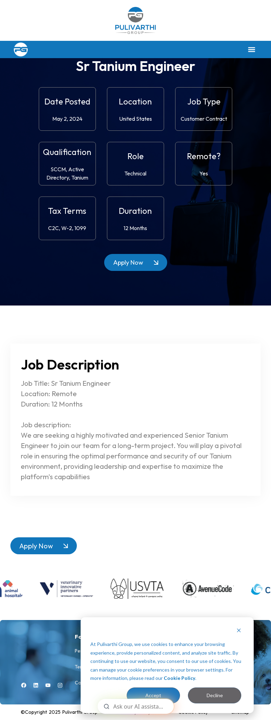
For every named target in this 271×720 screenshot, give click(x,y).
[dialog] (167, 665)
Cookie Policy (179, 678)
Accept (153, 695)
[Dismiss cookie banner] (238, 631)
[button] (251, 49)
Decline (215, 695)
